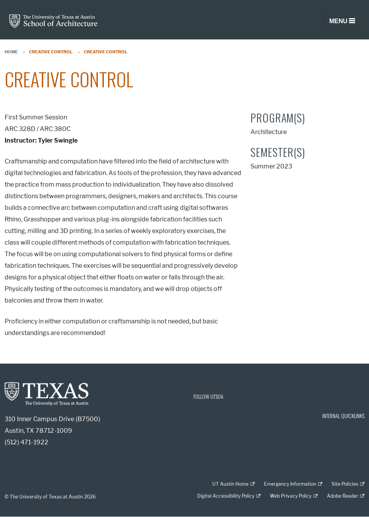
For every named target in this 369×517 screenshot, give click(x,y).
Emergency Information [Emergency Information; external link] (290, 484)
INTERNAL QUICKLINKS (343, 416)
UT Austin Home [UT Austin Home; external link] (230, 484)
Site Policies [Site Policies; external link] (345, 484)
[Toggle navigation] (342, 21)
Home (11, 51)
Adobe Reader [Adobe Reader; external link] (342, 496)
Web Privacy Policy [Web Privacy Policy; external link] (290, 496)
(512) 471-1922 (26, 442)
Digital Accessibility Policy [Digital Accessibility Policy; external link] (225, 496)
